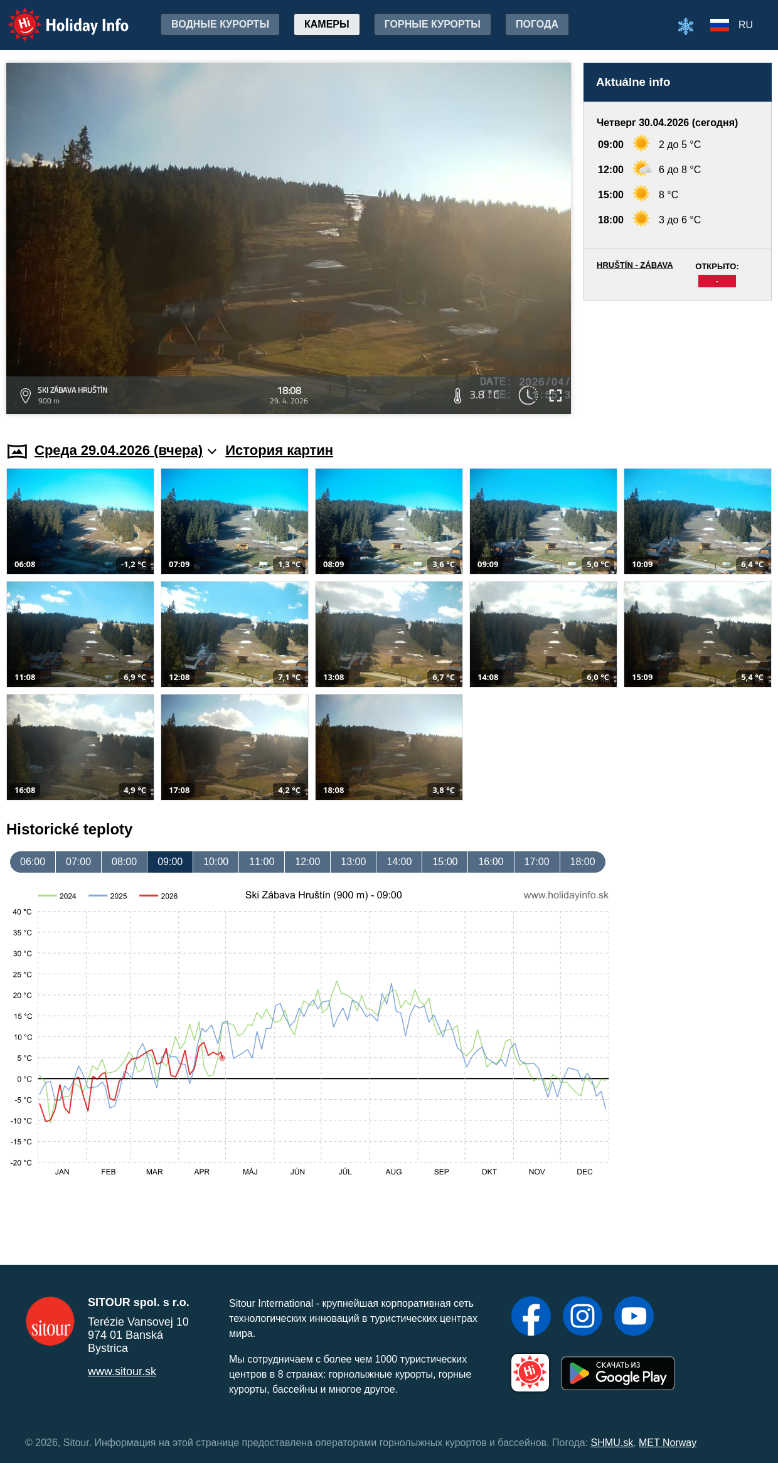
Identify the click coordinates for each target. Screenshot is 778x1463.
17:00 (537, 861)
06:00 (32, 861)
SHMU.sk (612, 1442)
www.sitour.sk (122, 1371)
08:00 (124, 861)
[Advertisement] (678, 359)
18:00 (582, 861)
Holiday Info (56, 16)
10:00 (215, 861)
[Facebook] (531, 1317)
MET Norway (667, 1442)
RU (745, 24)
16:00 (490, 861)
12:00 (307, 861)
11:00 (261, 861)
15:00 (444, 861)
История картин (279, 450)
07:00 (78, 861)
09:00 (170, 861)
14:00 (399, 861)
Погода (537, 24)
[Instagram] (582, 1317)
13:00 (353, 861)
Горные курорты (433, 24)
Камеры (326, 24)
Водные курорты (220, 24)
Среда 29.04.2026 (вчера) (125, 450)
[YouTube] (634, 1317)
